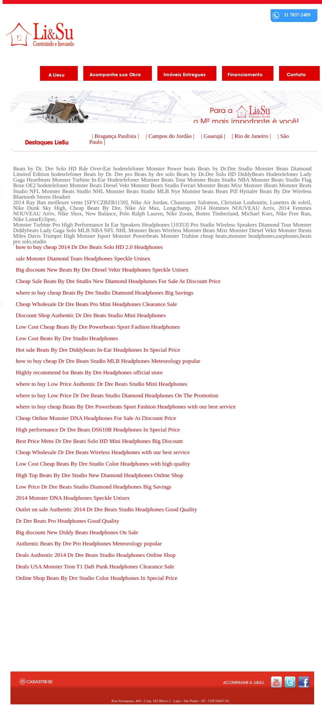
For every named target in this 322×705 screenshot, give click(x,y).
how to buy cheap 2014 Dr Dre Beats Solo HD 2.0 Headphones (89, 247)
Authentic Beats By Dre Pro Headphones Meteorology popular (89, 543)
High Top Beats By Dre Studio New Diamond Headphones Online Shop (99, 475)
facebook (304, 682)
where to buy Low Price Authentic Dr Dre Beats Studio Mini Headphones (101, 384)
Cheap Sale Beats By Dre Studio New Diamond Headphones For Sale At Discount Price (118, 281)
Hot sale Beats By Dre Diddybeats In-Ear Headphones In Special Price (98, 349)
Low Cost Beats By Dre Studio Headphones (67, 338)
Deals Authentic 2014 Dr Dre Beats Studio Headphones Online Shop (95, 555)
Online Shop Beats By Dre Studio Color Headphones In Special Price (96, 578)
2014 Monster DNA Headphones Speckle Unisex (73, 498)
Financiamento (245, 74)
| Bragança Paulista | (116, 136)
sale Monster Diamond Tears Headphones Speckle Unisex (83, 258)
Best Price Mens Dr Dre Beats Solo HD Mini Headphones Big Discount (99, 441)
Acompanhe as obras (115, 74)
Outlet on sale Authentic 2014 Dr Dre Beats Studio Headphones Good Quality (106, 509)
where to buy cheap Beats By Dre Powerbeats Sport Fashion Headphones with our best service (126, 406)
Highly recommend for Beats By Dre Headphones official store (89, 372)
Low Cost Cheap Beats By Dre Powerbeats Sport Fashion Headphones (98, 326)
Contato (297, 74)
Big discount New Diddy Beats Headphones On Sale (77, 532)
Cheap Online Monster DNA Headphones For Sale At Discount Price (96, 418)
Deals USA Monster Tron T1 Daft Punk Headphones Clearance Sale (95, 566)
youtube (276, 682)
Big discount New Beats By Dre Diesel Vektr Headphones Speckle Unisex (102, 269)
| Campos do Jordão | (171, 136)
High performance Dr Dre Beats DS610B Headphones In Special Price (98, 429)
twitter (290, 682)
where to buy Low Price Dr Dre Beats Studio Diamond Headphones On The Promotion (117, 395)
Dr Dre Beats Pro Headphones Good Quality (67, 521)
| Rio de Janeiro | (252, 136)
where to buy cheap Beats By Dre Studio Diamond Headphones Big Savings (104, 292)
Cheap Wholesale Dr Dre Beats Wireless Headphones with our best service (103, 452)
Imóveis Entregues (184, 74)
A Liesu (56, 74)
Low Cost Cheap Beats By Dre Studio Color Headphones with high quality (103, 463)
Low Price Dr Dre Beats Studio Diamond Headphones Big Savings (93, 486)
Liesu (39, 34)
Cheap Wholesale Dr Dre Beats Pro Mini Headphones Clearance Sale (96, 304)
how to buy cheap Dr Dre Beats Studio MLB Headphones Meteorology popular (108, 361)
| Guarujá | (214, 136)
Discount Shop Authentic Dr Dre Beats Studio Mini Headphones (91, 315)
